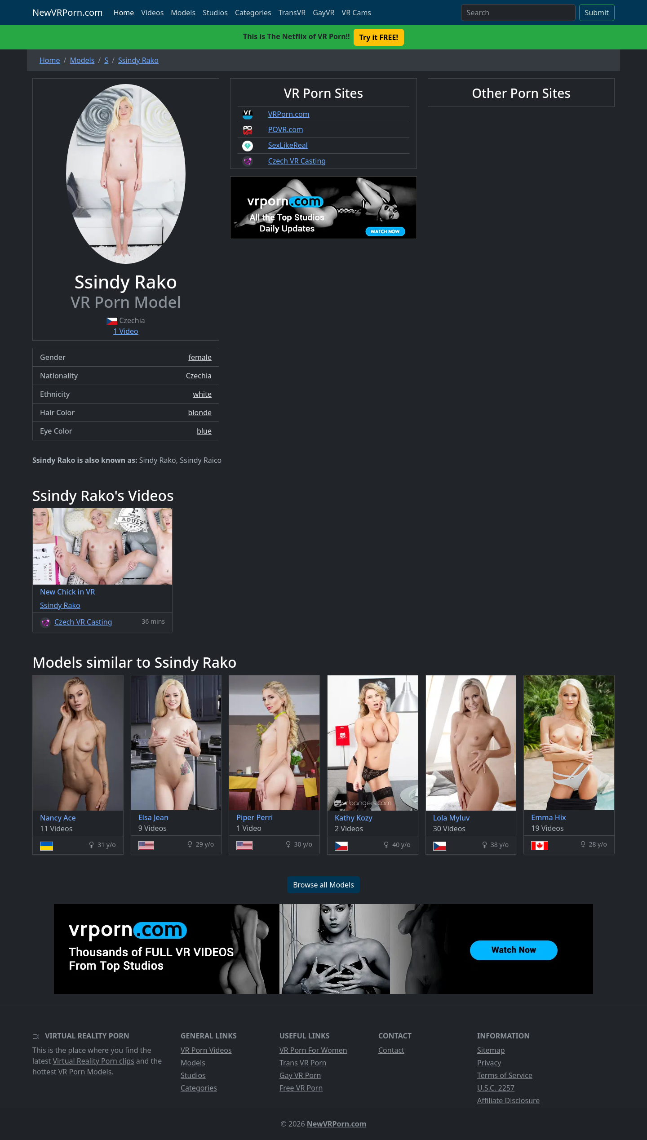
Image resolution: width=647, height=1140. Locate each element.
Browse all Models (323, 885)
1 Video (125, 331)
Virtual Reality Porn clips (93, 1061)
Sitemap (491, 1050)
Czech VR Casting (297, 161)
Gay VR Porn (300, 1075)
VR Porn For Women (313, 1050)
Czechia (199, 376)
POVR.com (285, 129)
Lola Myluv (451, 818)
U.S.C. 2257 (495, 1088)
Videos (152, 13)
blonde (200, 412)
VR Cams (356, 13)
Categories (253, 13)
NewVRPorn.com (67, 12)
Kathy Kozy (353, 818)
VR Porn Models (85, 1072)
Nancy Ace (58, 818)
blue (204, 431)
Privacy (489, 1063)
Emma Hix (548, 817)
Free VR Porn (301, 1088)
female (200, 357)
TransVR (292, 13)
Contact (391, 1050)
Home (124, 13)
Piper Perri (254, 817)
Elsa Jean (153, 817)
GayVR (323, 13)
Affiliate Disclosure (508, 1100)
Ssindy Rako (60, 605)
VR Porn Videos (206, 1050)
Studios (215, 13)
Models (183, 13)
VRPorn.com (289, 114)
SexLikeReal (288, 145)
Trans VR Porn (303, 1063)
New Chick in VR (67, 592)
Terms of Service (504, 1075)
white (202, 394)
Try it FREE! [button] (378, 37)
